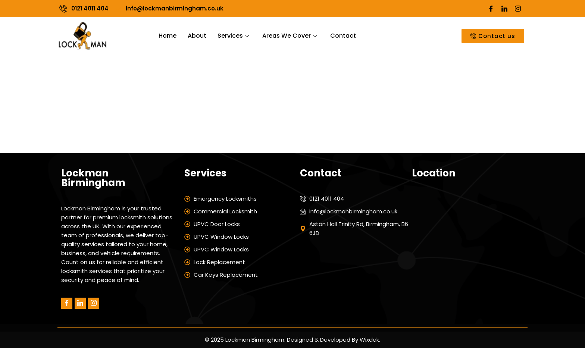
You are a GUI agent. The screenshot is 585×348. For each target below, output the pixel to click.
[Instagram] (517, 8)
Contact (343, 35)
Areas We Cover (290, 35)
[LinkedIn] (504, 8)
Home (167, 35)
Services (234, 35)
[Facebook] (491, 8)
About (197, 35)
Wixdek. (369, 340)
